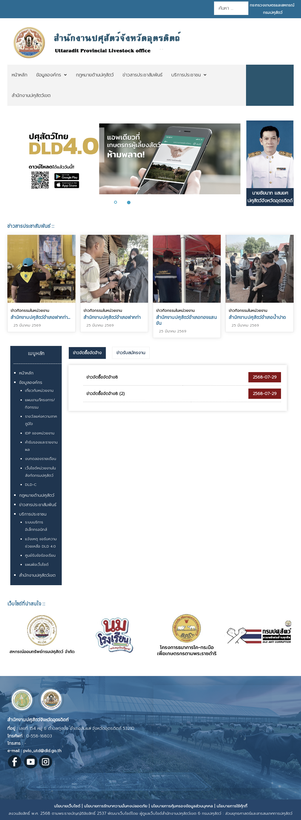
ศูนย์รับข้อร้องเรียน (40, 555)
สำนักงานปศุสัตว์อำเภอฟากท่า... (40, 317)
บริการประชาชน (32, 514)
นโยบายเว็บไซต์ (67, 806)
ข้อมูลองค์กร (30, 382)
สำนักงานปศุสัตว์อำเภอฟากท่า (112, 317)
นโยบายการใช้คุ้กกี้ (232, 806)
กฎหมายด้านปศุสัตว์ (36, 495)
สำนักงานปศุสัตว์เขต (37, 575)
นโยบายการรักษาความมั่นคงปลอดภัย (115, 806)
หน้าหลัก (26, 373)
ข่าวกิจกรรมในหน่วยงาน (30, 310)
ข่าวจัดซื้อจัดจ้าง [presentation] (87, 353)
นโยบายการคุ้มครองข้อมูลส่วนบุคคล (182, 806)
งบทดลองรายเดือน (40, 458)
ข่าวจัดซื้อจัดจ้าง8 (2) (105, 394)
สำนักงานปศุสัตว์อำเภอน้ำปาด (257, 317)
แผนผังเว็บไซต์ (37, 564)
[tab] (87, 353)
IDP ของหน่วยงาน (39, 433)
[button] (119, 202)
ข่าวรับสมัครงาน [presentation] (130, 353)
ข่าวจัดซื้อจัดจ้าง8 (102, 377)
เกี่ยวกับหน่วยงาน (39, 390)
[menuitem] (19, 75)
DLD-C (30, 484)
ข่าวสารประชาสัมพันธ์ (37, 505)
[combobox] (231, 8)
